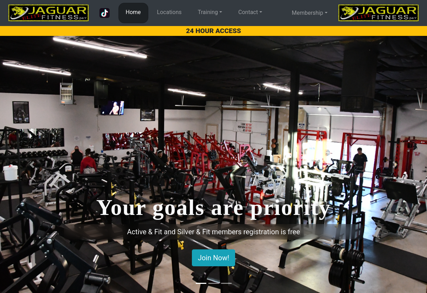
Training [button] (208, 12)
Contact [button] (248, 12)
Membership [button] (307, 12)
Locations (169, 12)
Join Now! (213, 258)
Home (133, 12)
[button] (32, 164)
